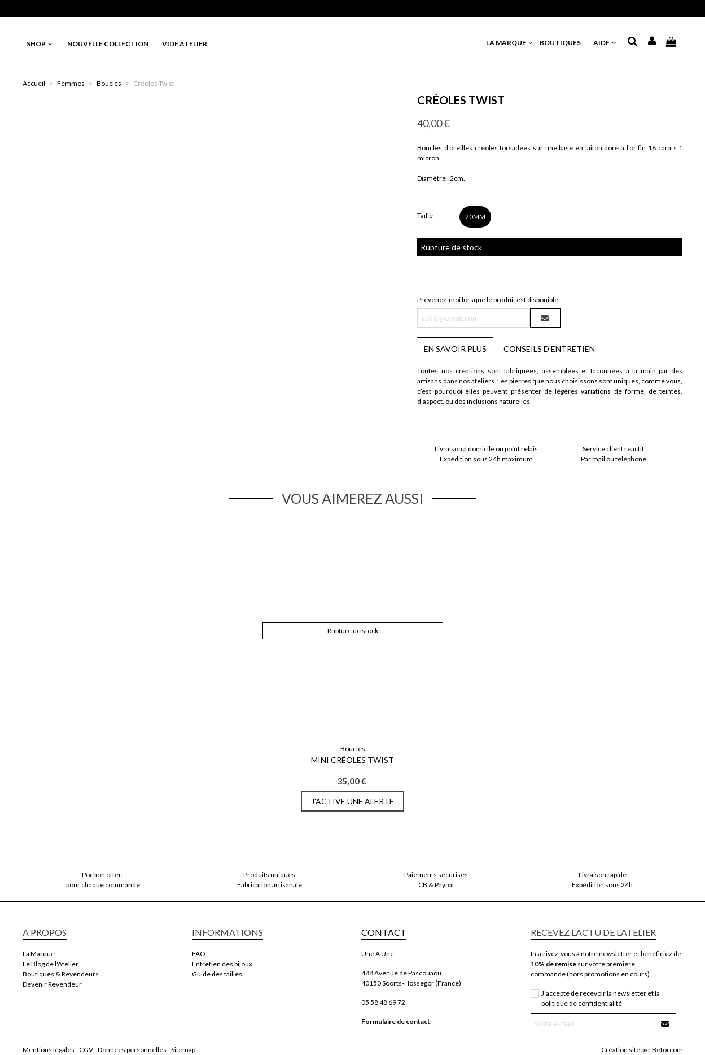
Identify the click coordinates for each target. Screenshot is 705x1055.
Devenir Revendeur (52, 984)
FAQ (198, 953)
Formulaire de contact (395, 1021)
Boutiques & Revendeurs (61, 974)
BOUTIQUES (564, 42)
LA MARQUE (510, 42)
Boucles (352, 748)
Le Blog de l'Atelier (50, 964)
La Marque (39, 953)
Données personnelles (132, 1049)
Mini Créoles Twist (352, 760)
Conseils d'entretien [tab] (549, 349)
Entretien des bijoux (222, 964)
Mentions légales (49, 1049)
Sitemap (183, 1049)
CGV (86, 1049)
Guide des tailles (217, 974)
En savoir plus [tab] (455, 349)
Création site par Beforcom (642, 1049)
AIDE (605, 42)
